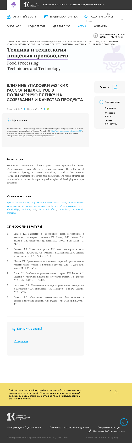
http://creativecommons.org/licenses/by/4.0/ (66, 131)
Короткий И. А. (35, 109)
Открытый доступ (25, 17)
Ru (104, 14)
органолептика (41, 206)
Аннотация (110, 108)
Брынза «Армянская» (18, 202)
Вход (92, 14)
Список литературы (111, 122)
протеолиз (26, 206)
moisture (26, 209)
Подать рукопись (102, 17)
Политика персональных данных (69, 427)
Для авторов (61, 26)
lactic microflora (47, 209)
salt (34, 209)
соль (64, 202)
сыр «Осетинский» (42, 202)
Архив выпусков (76, 41)
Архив (82, 26)
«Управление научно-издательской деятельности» (73, 4)
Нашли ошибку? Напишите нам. (109, 431)
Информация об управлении (24, 427)
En (108, 14)
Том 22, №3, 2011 (96, 41)
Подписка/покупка (64, 17)
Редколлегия (36, 26)
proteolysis (64, 209)
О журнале (14, 26)
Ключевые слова (110, 114)
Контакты (100, 26)
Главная (10, 41)
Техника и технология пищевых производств (41, 41)
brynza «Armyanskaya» (63, 206)
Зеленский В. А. (15, 109)
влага (56, 202)
